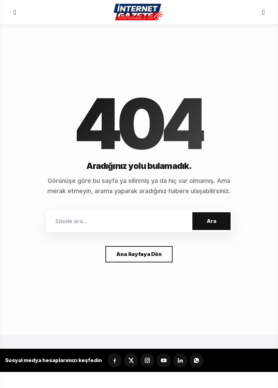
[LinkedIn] (180, 360)
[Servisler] (263, 12)
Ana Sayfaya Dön (138, 254)
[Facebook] (114, 360)
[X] (131, 360)
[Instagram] (147, 360)
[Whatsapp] (196, 360)
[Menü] (14, 12)
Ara (211, 221)
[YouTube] (163, 360)
